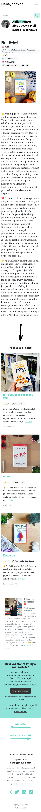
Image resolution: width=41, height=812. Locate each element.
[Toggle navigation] (36, 4)
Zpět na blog (20, 724)
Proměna (9, 555)
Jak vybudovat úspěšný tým (18, 396)
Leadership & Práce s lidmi (16, 65)
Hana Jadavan (12, 4)
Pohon (7, 476)
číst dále (28, 421)
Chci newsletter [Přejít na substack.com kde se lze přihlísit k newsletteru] (20, 690)
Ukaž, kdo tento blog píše (20, 735)
